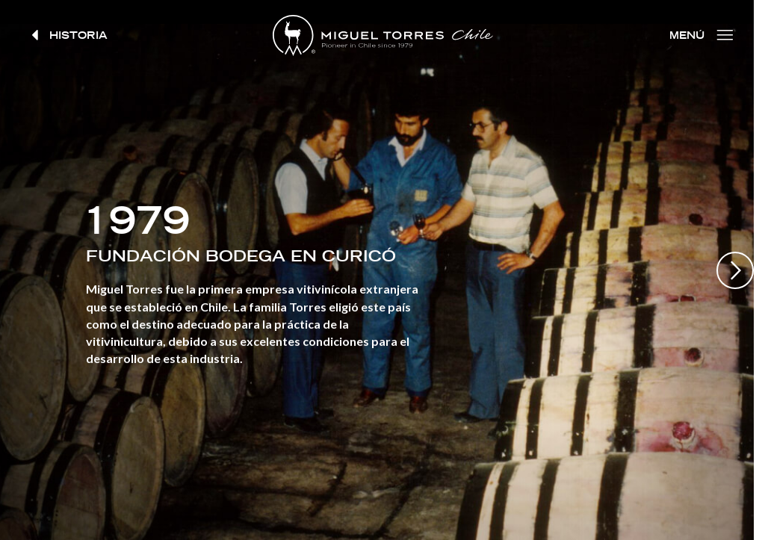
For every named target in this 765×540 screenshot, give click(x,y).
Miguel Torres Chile (383, 35)
